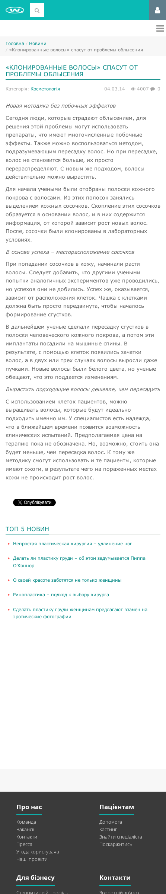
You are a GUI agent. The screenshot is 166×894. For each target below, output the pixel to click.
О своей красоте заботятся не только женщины (67, 580)
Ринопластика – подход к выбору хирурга (61, 594)
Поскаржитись (115, 844)
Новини (38, 43)
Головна (15, 43)
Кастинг (108, 829)
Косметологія (45, 89)
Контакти (26, 836)
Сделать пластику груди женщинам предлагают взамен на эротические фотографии (80, 613)
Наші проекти (32, 859)
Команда (26, 821)
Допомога (110, 821)
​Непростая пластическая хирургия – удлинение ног (72, 543)
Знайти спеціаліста (120, 836)
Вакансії (25, 829)
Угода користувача (37, 851)
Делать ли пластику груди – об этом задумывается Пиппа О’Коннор (79, 561)
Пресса (24, 844)
